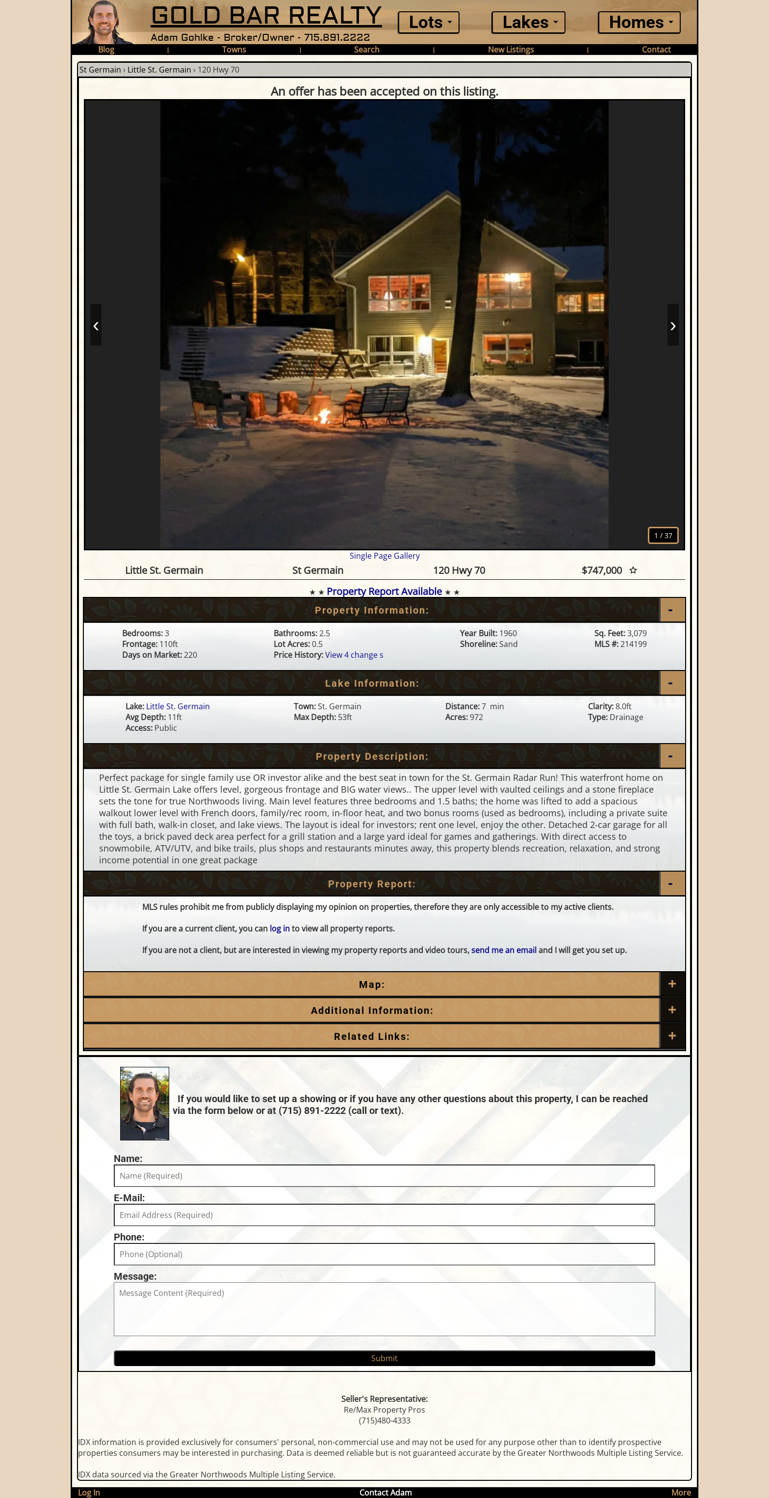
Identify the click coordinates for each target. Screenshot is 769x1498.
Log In (89, 1492)
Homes (636, 22)
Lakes (526, 22)
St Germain (100, 69)
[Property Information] (384, 610)
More (681, 1492)
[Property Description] (384, 756)
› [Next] (673, 324)
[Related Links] (384, 1036)
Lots (426, 22)
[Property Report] (384, 884)
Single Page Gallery (385, 555)
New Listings (511, 49)
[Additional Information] (384, 1010)
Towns (234, 49)
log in (280, 928)
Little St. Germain (159, 69)
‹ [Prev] (96, 324)
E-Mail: (129, 1198)
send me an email (504, 950)
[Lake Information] (384, 683)
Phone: (129, 1237)
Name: (128, 1158)
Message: (135, 1276)
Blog (106, 49)
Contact (656, 49)
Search (367, 49)
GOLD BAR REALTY (266, 16)
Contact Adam (385, 1492)
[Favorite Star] (633, 570)
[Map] (384, 984)
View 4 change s (354, 654)
